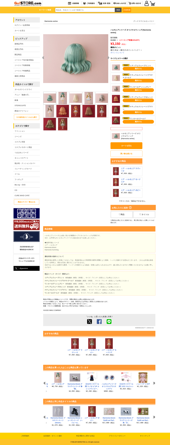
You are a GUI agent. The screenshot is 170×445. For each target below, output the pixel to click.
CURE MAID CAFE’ (22, 196)
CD (16, 190)
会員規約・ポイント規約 (52, 436)
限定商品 (18, 55)
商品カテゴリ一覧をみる (26, 202)
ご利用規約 (25, 436)
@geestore (21, 268)
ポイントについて (117, 53)
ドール (17, 174)
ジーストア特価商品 (22, 71)
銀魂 (16, 100)
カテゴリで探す (22, 126)
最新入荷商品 (20, 76)
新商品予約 (19, 44)
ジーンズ (18, 137)
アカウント (20, 20)
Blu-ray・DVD (20, 185)
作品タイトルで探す (24, 84)
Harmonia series (51, 21)
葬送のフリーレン (21, 111)
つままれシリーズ (21, 153)
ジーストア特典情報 (22, 65)
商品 (121, 214)
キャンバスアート (21, 158)
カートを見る (20, 31)
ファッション (20, 131)
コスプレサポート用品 (23, 147)
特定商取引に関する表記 (85, 436)
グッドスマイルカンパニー (143, 21)
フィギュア (19, 179)
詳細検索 (127, 10)
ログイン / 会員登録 (22, 25)
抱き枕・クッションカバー (25, 163)
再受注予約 (19, 49)
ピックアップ (21, 39)
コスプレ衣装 (20, 142)
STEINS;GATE (20, 105)
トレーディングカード (23, 169)
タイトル (144, 214)
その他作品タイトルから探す (26, 117)
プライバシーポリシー (117, 436)
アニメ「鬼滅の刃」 (22, 95)
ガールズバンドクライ (23, 89)
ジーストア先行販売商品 (24, 60)
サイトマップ (145, 436)
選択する (138, 69)
